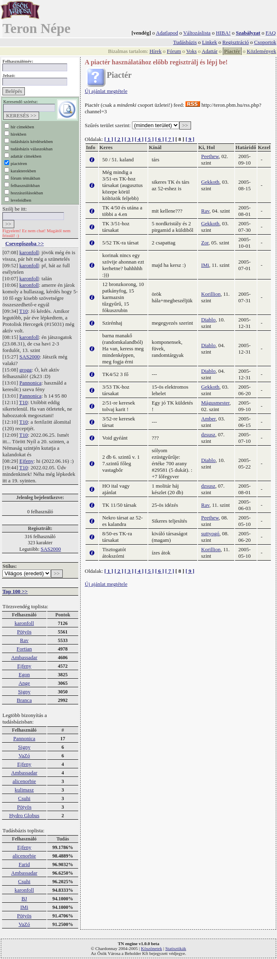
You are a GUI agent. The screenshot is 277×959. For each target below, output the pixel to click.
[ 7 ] (169, 139)
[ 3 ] (129, 139)
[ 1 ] (108, 139)
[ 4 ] (139, 139)
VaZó (24, 755)
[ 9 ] (189, 139)
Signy (24, 691)
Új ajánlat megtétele (106, 91)
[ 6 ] (159, 139)
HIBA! (223, 33)
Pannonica (31, 383)
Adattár (210, 51)
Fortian (24, 649)
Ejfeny (27, 461)
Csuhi (24, 798)
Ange (24, 683)
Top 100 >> (15, 591)
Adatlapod (167, 33)
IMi (24, 907)
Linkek (209, 42)
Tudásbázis (185, 42)
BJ (24, 898)
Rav (24, 640)
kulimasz (24, 790)
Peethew (210, 156)
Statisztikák (175, 948)
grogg (26, 370)
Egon (24, 674)
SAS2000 (30, 357)
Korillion (211, 294)
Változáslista (197, 33)
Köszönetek (151, 948)
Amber (208, 419)
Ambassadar (24, 657)
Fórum (174, 51)
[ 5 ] (149, 139)
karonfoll (29, 252)
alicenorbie (24, 781)
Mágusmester (215, 403)
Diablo (208, 320)
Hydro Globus (24, 815)
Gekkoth (210, 182)
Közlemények (261, 51)
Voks (191, 51)
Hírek (155, 51)
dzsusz (208, 434)
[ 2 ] (118, 139)
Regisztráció (235, 42)
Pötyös (24, 632)
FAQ (271, 33)
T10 (23, 311)
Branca (24, 700)
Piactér (232, 51)
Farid (24, 864)
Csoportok (265, 42)
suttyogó (210, 533)
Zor (205, 243)
